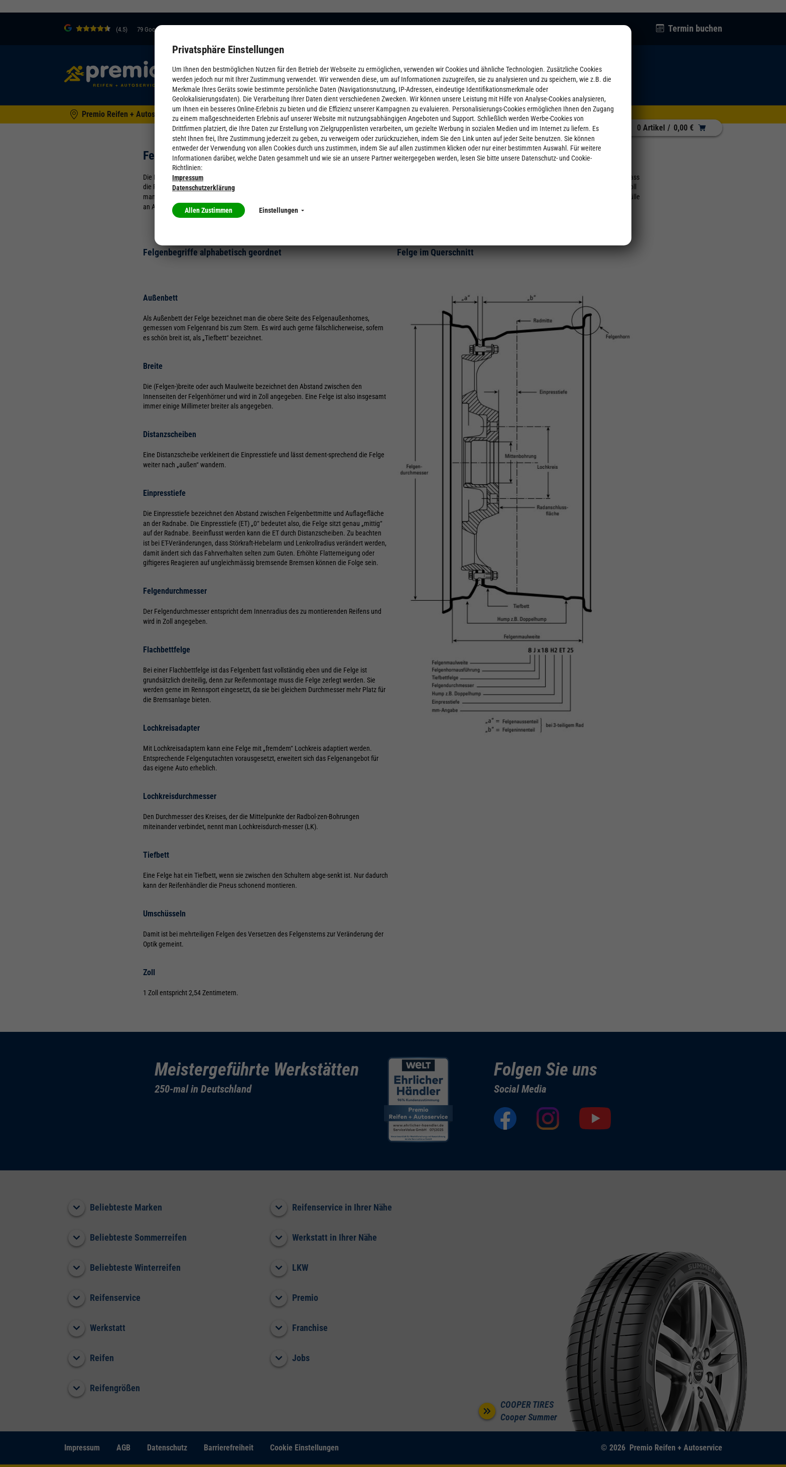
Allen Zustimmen (208, 210)
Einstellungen (281, 210)
